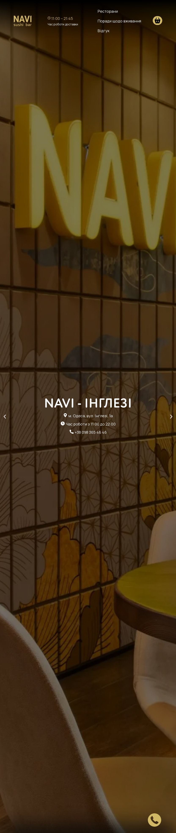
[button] (4, 416)
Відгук (103, 30)
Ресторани (108, 11)
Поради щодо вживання (119, 20)
